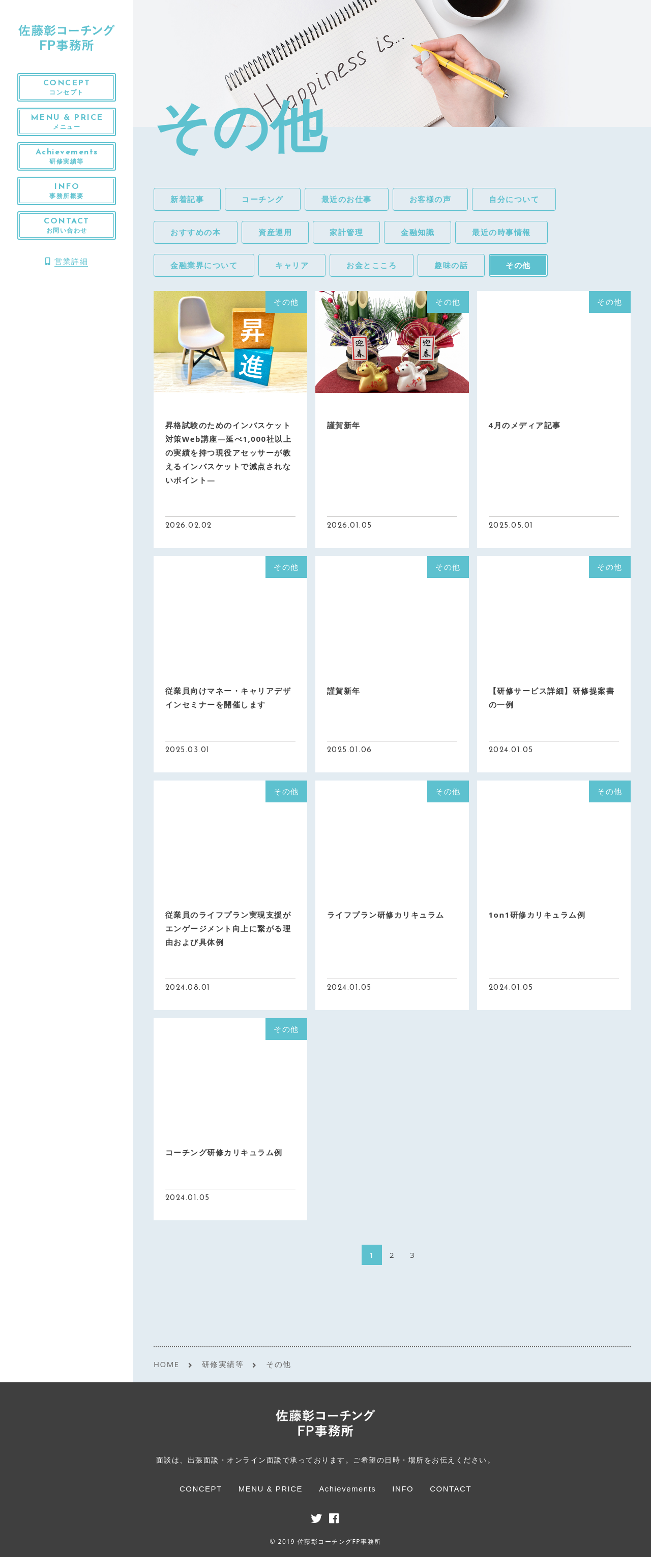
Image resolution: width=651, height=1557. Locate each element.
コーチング (263, 199)
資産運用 (275, 232)
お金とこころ (371, 265)
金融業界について (204, 265)
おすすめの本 (195, 232)
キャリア (292, 265)
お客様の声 (430, 199)
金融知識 (417, 232)
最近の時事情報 (501, 232)
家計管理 (346, 232)
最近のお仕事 (346, 199)
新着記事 (187, 199)
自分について (514, 199)
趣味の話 (451, 265)
